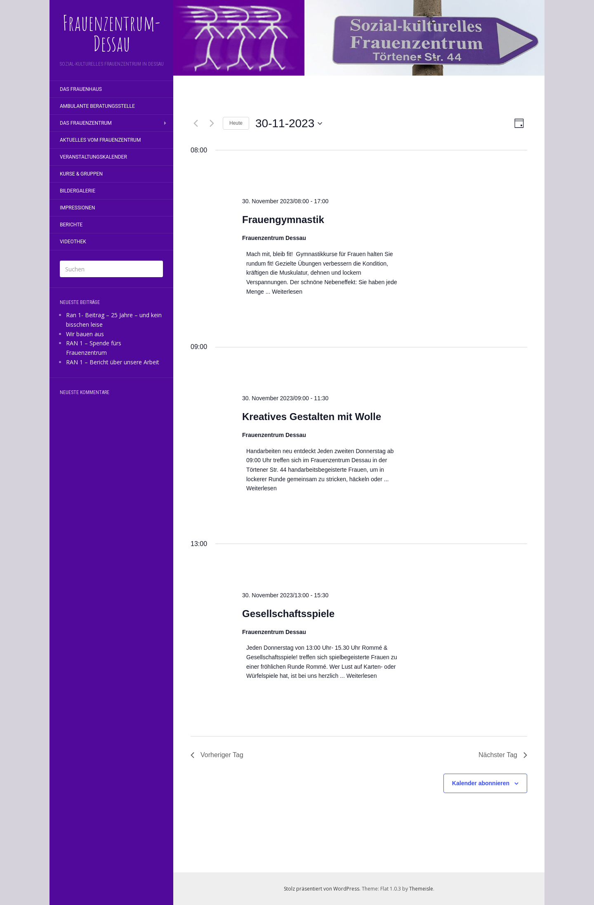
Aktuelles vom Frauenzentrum (100, 140)
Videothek (73, 242)
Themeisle (421, 888)
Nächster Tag (502, 754)
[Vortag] (195, 123)
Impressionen (77, 208)
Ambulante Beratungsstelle (97, 106)
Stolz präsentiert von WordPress (321, 888)
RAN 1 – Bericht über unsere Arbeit (112, 362)
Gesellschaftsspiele (288, 613)
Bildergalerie (77, 191)
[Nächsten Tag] (212, 123)
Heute (236, 123)
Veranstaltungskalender (93, 157)
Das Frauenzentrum (86, 123)
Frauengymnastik (283, 219)
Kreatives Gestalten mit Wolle (311, 416)
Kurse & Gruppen (81, 174)
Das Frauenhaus (81, 89)
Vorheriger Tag (217, 754)
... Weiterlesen (283, 291)
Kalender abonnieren (480, 783)
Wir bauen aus (85, 334)
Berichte (71, 225)
